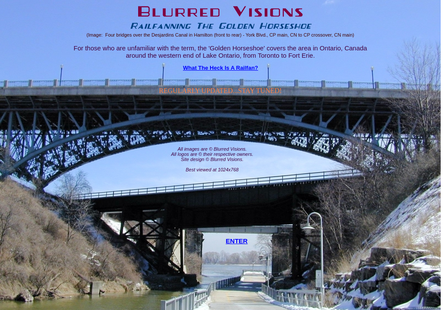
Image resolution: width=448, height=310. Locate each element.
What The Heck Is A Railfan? (220, 68)
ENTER (237, 241)
